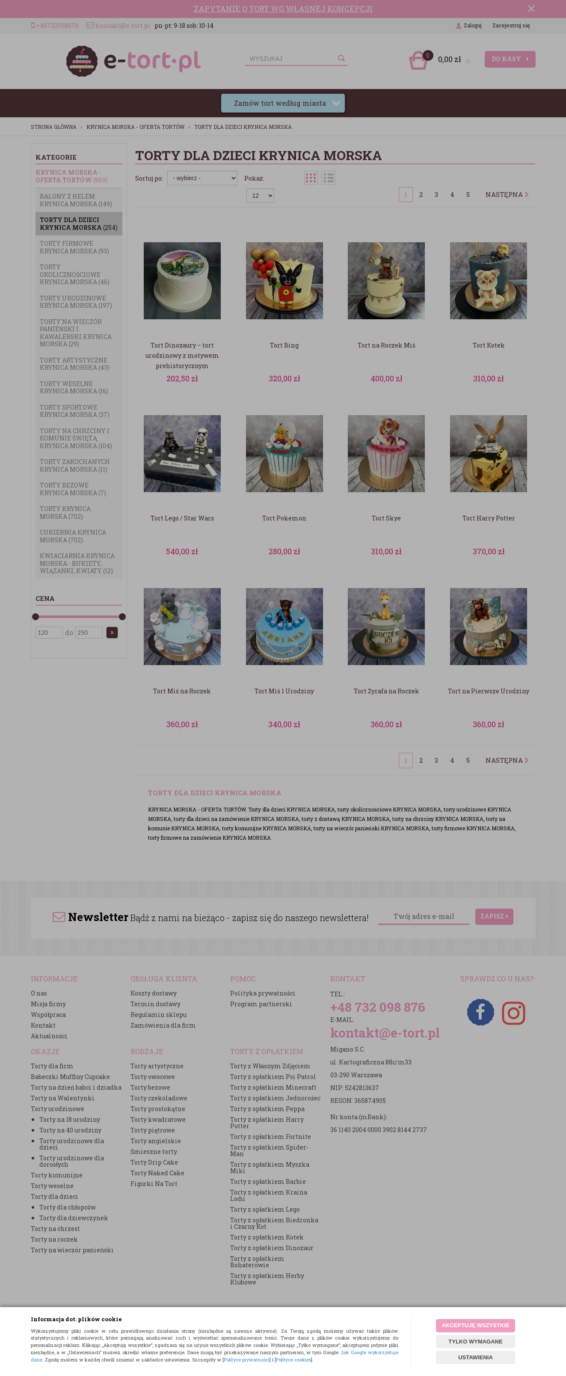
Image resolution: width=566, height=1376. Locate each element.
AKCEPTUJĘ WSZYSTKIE (475, 1325)
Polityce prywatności (247, 1359)
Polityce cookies (293, 1359)
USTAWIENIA (475, 1357)
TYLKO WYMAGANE (475, 1341)
